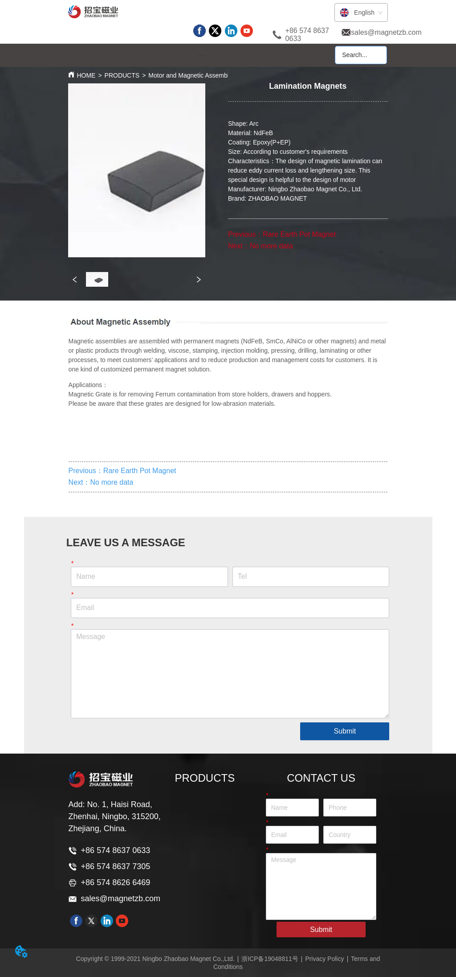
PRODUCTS (122, 75)
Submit (345, 731)
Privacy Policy (324, 958)
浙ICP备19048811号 (269, 958)
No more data (271, 246)
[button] (201, 55)
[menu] (201, 56)
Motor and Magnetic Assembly (190, 75)
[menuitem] (201, 56)
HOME (86, 75)
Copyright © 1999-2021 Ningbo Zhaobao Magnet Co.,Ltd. (155, 958)
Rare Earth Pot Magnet (299, 234)
